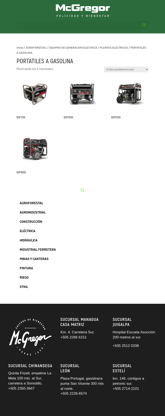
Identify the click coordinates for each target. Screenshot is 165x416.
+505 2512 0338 (126, 346)
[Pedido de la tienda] (126, 69)
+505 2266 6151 (73, 337)
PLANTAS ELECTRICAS (114, 47)
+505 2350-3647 (21, 388)
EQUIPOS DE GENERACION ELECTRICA (73, 47)
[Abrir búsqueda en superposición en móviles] (82, 190)
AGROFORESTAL (36, 47)
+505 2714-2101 (126, 389)
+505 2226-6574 (73, 393)
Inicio (20, 47)
